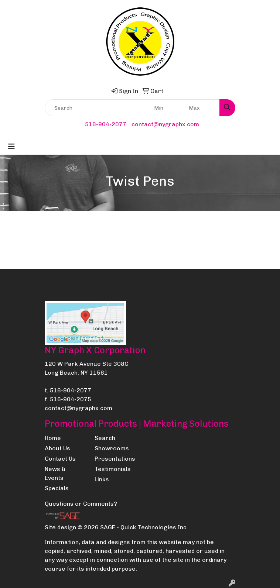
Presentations (115, 458)
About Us (57, 448)
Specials (57, 488)
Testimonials (113, 468)
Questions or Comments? (81, 503)
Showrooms (112, 448)
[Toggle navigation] (11, 146)
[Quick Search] (97, 107)
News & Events (55, 473)
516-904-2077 (105, 124)
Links (102, 479)
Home (53, 437)
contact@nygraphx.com (165, 124)
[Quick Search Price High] (202, 107)
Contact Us (60, 458)
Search (105, 437)
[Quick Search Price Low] (167, 107)
